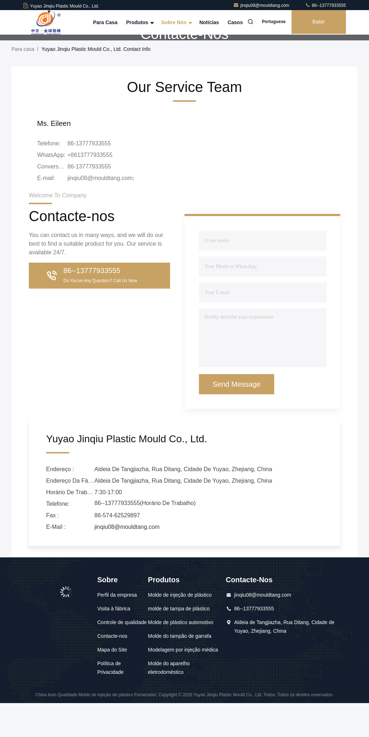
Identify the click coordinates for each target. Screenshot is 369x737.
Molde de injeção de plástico (180, 629)
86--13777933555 (325, 5)
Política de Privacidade (110, 701)
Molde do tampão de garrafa (180, 670)
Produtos (135, 22)
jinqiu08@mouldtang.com (261, 5)
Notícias (205, 22)
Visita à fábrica (113, 642)
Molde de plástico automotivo (180, 656)
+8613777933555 (89, 189)
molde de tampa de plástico (179, 642)
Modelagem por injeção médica (183, 683)
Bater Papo (317, 27)
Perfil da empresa (117, 629)
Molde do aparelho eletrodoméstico (169, 701)
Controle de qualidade (122, 656)
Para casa (101, 22)
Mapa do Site (112, 683)
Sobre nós (172, 22)
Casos (231, 22)
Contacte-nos (112, 670)
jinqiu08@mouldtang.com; (100, 212)
